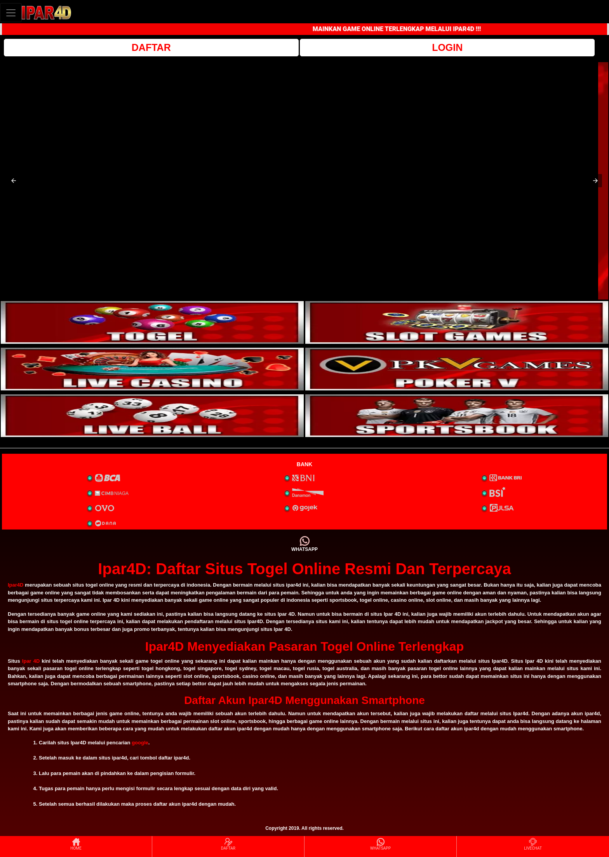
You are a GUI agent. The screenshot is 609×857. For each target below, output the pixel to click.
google (140, 743)
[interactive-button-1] (152, 322)
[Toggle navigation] (11, 12)
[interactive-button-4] (456, 369)
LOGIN (447, 47)
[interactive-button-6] (456, 415)
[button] (13, 180)
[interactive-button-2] (456, 322)
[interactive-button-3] (152, 369)
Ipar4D (15, 585)
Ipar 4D (31, 661)
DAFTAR (151, 47)
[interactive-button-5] (152, 415)
